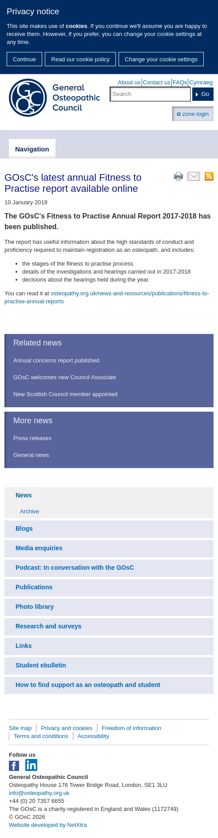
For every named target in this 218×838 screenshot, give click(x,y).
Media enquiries (39, 548)
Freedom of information (131, 728)
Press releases (32, 438)
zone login (193, 113)
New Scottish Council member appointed (65, 394)
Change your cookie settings (161, 59)
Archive (29, 511)
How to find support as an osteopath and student (88, 684)
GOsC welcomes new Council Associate (64, 377)
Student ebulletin (41, 665)
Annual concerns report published (56, 360)
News (24, 495)
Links (24, 645)
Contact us (156, 82)
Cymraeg (201, 82)
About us (129, 82)
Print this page (178, 176)
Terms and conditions (41, 736)
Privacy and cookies (66, 728)
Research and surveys (49, 626)
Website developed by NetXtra (48, 825)
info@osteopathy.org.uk (39, 793)
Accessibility (93, 736)
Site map (20, 728)
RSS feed (209, 176)
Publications (34, 587)
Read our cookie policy (80, 59)
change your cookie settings (159, 34)
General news (31, 455)
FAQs (180, 82)
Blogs (24, 528)
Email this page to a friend (193, 176)
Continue (24, 59)
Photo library (35, 606)
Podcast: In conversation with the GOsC (75, 567)
